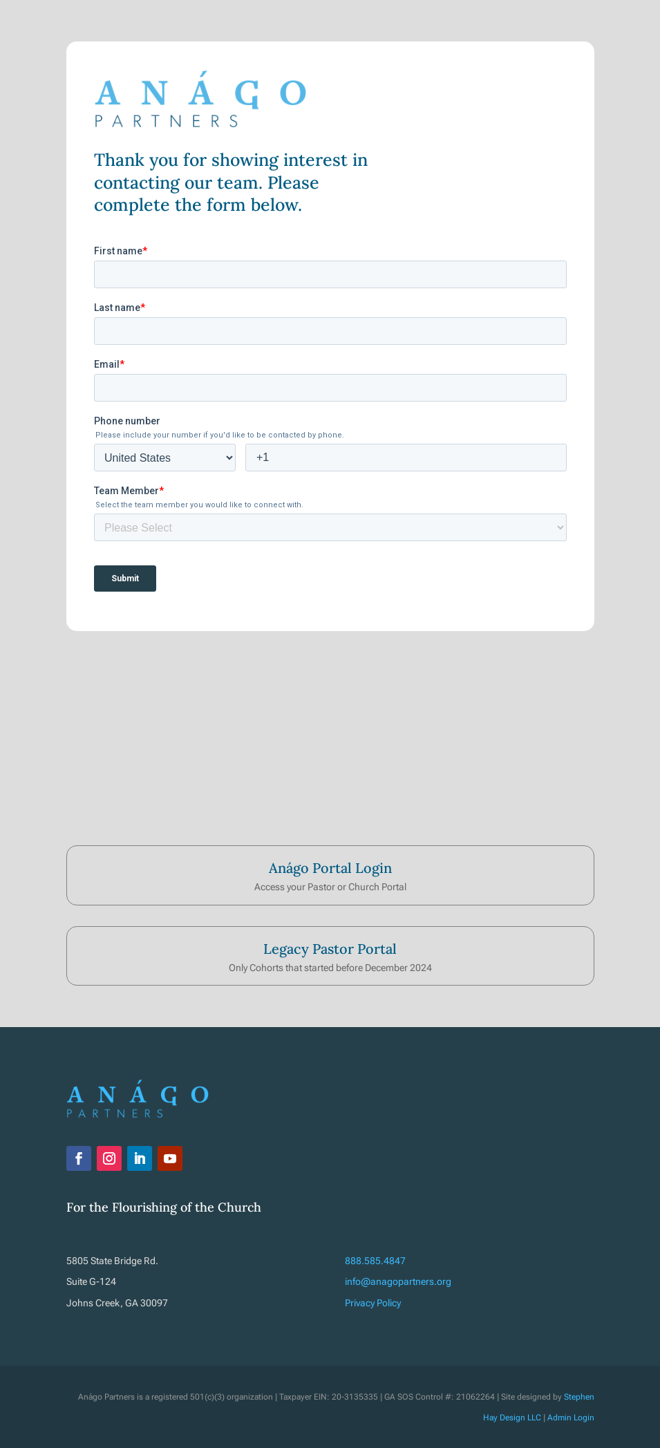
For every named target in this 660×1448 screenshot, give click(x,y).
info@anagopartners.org (398, 1281)
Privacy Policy (373, 1302)
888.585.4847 (375, 1260)
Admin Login (570, 1417)
